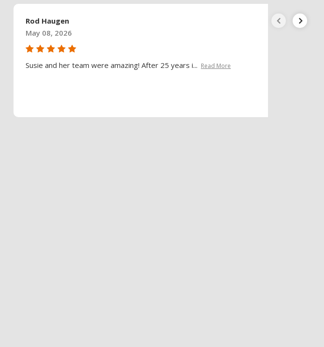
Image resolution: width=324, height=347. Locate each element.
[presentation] (278, 20)
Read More (216, 66)
